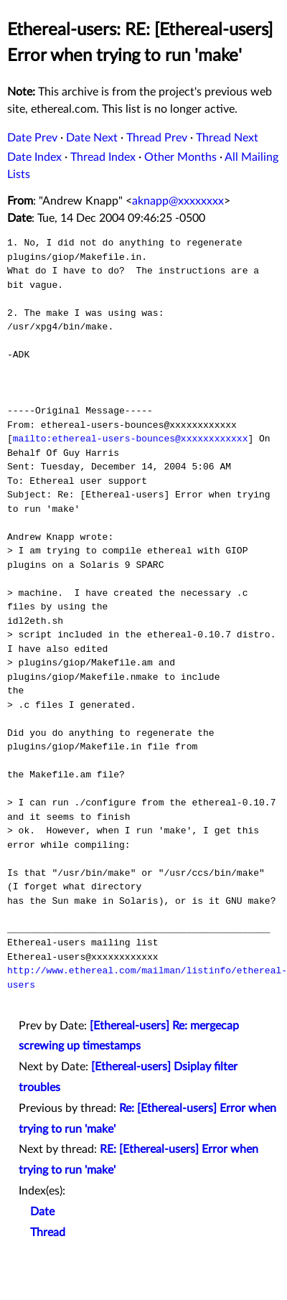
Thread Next (227, 138)
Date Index (34, 157)
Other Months (180, 157)
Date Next (92, 138)
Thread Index (103, 157)
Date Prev (32, 138)
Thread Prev (156, 138)
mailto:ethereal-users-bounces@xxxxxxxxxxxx (130, 438)
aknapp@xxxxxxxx (178, 201)
